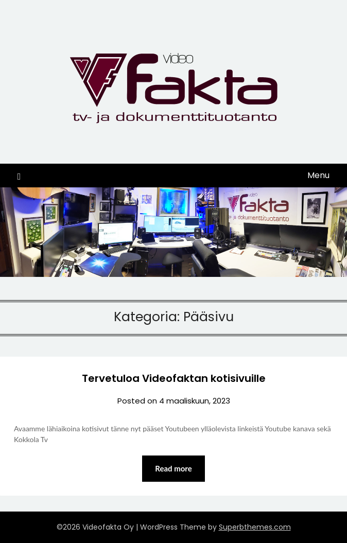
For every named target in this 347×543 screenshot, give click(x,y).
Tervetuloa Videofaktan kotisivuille (174, 378)
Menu (318, 175)
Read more (173, 468)
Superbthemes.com (255, 527)
